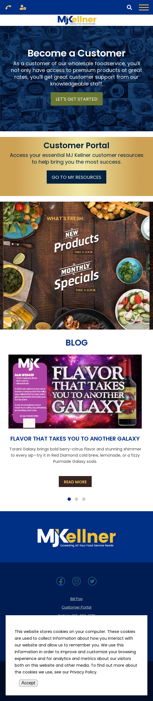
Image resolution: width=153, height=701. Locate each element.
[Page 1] (69, 499)
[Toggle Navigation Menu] (144, 7)
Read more (78, 482)
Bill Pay (76, 598)
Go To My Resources (76, 177)
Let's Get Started (77, 99)
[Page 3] (84, 499)
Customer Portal (76, 607)
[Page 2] (76, 499)
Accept (28, 682)
